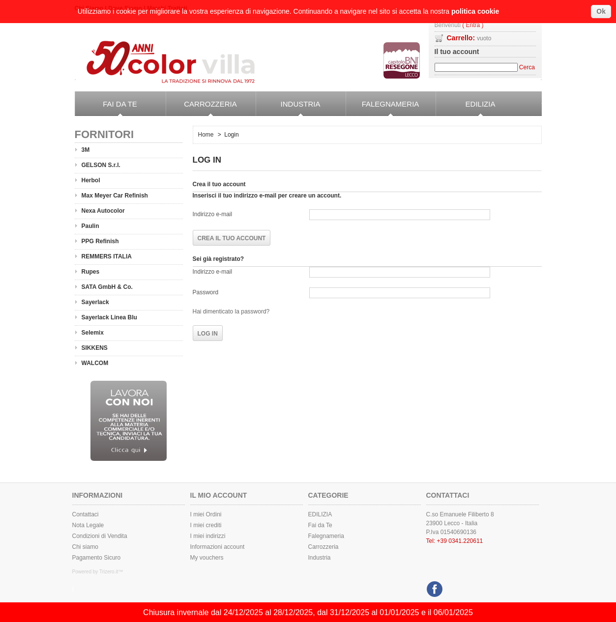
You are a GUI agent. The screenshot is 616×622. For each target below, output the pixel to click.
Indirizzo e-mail (213, 214)
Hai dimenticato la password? (231, 311)
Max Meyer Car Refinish (115, 195)
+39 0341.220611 (460, 540)
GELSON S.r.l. (101, 165)
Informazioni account (217, 546)
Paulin (90, 226)
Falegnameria (382, 108)
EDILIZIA (466, 108)
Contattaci (85, 514)
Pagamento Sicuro (96, 557)
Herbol (91, 180)
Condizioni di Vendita (99, 536)
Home (206, 134)
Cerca (527, 67)
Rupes (91, 271)
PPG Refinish (100, 241)
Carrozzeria (201, 108)
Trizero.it (108, 571)
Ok (601, 11)
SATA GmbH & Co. (107, 286)
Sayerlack (95, 302)
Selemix (93, 332)
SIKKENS (95, 347)
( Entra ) (472, 25)
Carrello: (469, 38)
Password (206, 292)
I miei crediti (206, 525)
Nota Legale (88, 525)
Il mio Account (218, 495)
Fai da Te (106, 108)
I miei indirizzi (208, 536)
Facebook (433, 586)
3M (86, 149)
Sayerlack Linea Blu (109, 317)
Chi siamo (85, 546)
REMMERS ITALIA (107, 256)
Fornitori (104, 134)
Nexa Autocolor (103, 210)
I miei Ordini (206, 514)
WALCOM (95, 363)
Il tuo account (457, 52)
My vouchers (207, 557)
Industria (288, 108)
